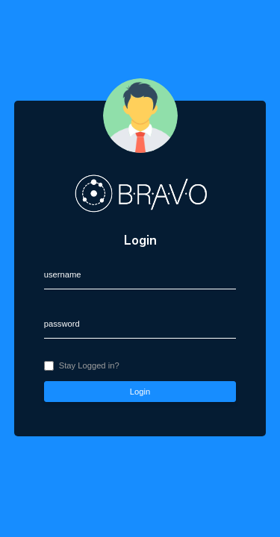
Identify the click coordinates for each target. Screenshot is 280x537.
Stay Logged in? (89, 365)
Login (140, 391)
